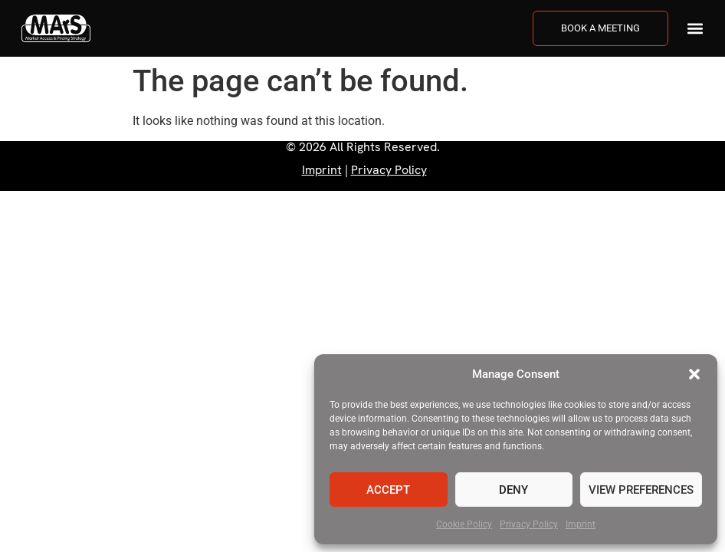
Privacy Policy (529, 524)
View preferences (641, 490)
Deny (513, 490)
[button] (694, 374)
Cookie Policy (464, 524)
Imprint (580, 524)
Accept (388, 490)
